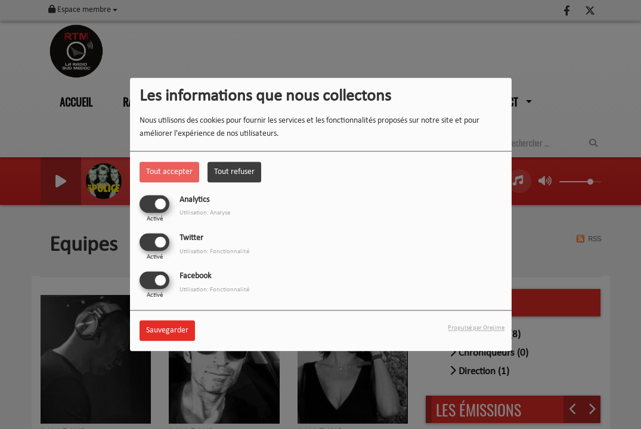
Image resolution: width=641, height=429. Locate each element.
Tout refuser (234, 171)
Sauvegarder (167, 331)
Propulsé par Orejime (476, 328)
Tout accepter (169, 171)
